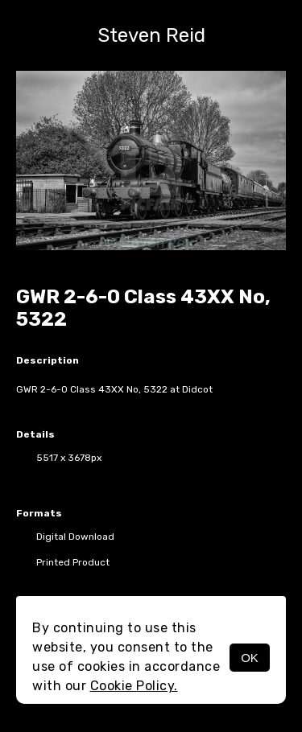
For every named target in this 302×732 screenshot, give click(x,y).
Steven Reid (151, 35)
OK (250, 657)
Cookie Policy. (134, 685)
